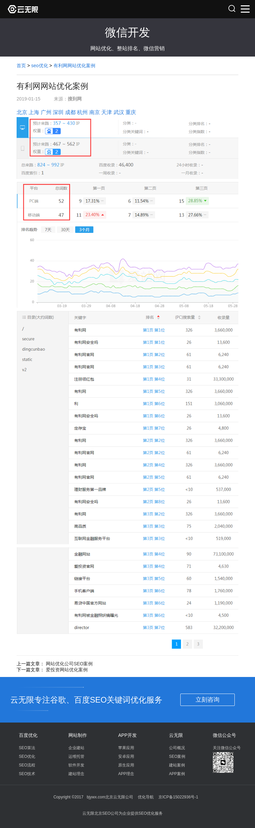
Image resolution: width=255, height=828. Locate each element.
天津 (106, 112)
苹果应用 (126, 747)
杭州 (82, 112)
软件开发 (76, 765)
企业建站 (76, 747)
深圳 (58, 112)
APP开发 (127, 735)
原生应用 (126, 765)
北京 (22, 112)
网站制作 (77, 735)
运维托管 (76, 756)
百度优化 (28, 735)
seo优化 (39, 65)
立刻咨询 (207, 699)
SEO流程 (27, 765)
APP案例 (177, 773)
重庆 (131, 112)
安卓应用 (126, 756)
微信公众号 (224, 735)
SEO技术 (27, 773)
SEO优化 (27, 756)
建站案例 (177, 765)
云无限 (176, 735)
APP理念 (126, 773)
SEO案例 (177, 756)
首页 (21, 65)
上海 (34, 112)
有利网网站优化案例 (74, 65)
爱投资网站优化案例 (67, 669)
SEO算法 (27, 747)
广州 (46, 112)
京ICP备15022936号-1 (178, 797)
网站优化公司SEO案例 (69, 663)
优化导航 (146, 797)
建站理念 (76, 773)
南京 (94, 112)
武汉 (119, 112)
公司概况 (177, 747)
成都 (70, 112)
